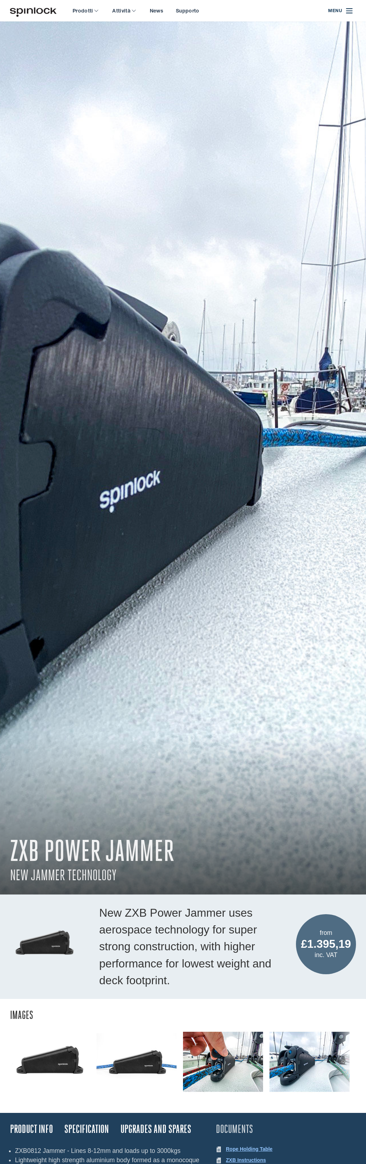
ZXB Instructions (246, 1160)
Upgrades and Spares (155, 1129)
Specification (86, 1129)
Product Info (31, 1129)
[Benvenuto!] (33, 11)
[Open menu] (341, 11)
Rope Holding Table (249, 1149)
